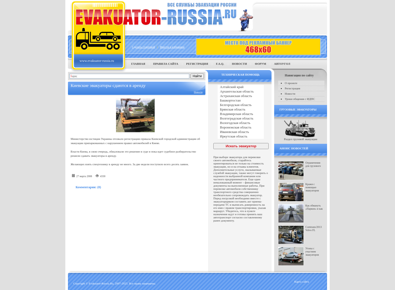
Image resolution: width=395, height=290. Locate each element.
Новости (239, 63)
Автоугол (282, 63)
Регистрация (197, 63)
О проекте (291, 83)
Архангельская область (241, 91)
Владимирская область (241, 114)
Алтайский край (241, 87)
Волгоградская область (241, 118)
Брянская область (241, 109)
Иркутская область (241, 136)
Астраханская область (241, 96)
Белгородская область (241, 105)
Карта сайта (301, 281)
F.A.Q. (220, 63)
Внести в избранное (172, 46)
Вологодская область (241, 123)
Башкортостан (241, 100)
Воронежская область (241, 127)
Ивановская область (241, 132)
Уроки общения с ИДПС (300, 98)
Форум (260, 63)
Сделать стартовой (143, 46)
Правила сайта (165, 63)
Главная (138, 63)
